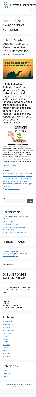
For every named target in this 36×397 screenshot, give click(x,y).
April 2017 (6, 342)
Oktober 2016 (7, 356)
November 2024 (8, 325)
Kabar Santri (7, 376)
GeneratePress (20, 386)
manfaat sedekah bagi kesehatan (14, 176)
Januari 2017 (7, 351)
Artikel (7, 171)
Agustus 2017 (7, 333)
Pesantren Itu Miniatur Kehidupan (14, 232)
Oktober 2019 (7, 327)
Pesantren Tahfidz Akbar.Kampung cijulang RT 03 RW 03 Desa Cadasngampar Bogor (15, 254)
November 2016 (8, 353)
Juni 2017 (6, 336)
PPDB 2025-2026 (8, 221)
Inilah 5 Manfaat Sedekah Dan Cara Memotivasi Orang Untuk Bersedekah (16, 45)
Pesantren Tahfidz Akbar (23, 4)
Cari (4, 198)
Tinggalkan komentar (12, 189)
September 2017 (8, 330)
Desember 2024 (8, 322)
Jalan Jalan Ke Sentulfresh (11, 224)
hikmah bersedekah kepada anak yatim (18, 173)
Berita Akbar (7, 373)
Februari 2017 (7, 348)
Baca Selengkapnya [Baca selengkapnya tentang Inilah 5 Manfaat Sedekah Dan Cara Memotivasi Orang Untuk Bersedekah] (9, 165)
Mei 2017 (6, 339)
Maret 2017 (6, 345)
